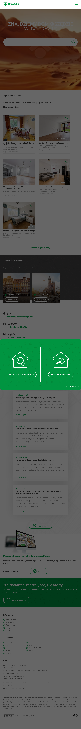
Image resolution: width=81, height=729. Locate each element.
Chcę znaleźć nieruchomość (20, 374)
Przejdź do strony (72, 386)
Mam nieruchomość (60, 374)
